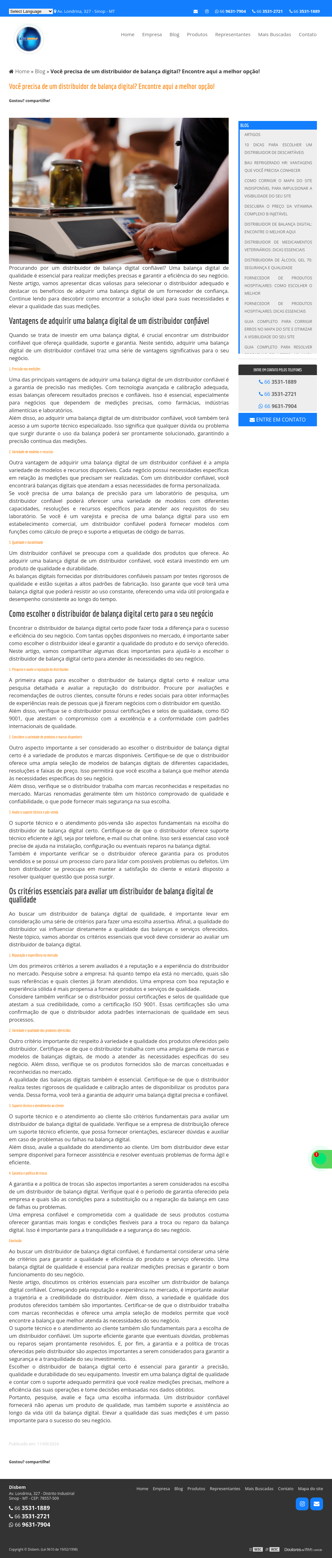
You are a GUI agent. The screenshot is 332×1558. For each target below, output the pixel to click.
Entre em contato (278, 419)
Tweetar (18, 111)
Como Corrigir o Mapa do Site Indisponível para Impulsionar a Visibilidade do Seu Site (278, 188)
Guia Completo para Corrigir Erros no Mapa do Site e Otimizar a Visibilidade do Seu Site (278, 329)
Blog (174, 34)
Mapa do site (310, 1488)
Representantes (233, 34)
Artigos (253, 134)
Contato (308, 34)
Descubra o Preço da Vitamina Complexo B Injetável (278, 210)
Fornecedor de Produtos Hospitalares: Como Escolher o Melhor (278, 285)
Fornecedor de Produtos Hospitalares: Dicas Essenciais (278, 307)
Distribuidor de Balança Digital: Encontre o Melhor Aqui (278, 228)
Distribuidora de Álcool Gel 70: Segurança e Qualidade (278, 263)
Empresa (152, 34)
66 (304, 11)
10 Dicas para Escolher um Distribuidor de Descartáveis (278, 148)
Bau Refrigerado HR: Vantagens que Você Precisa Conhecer (278, 166)
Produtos (197, 34)
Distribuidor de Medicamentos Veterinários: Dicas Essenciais (278, 246)
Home (127, 34)
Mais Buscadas (274, 34)
